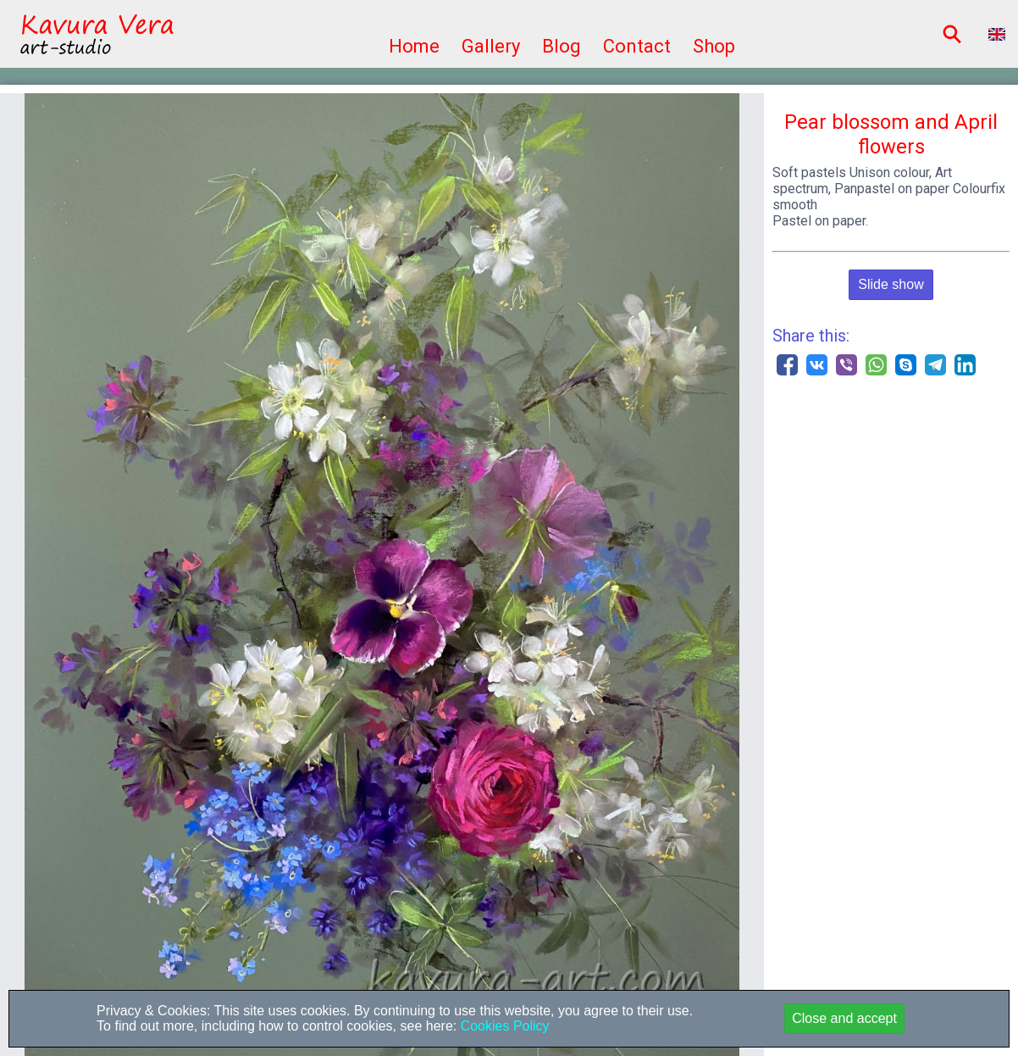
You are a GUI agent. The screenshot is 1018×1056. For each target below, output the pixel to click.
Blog (561, 46)
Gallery (491, 46)
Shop (714, 46)
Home (414, 46)
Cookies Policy (502, 1026)
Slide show (890, 284)
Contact (637, 46)
